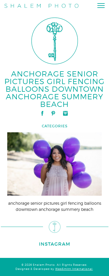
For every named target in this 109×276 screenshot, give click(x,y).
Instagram (65, 113)
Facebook (42, 113)
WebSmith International (74, 269)
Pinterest (53, 113)
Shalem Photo (41, 6)
